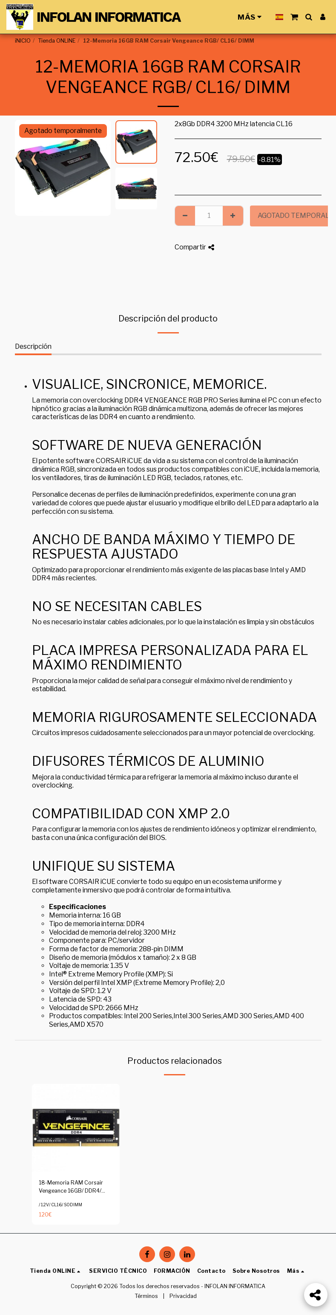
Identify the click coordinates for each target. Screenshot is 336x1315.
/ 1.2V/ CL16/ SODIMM (60, 1204)
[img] (76, 1128)
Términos (146, 1296)
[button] (294, 17)
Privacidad (183, 1296)
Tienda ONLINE (56, 41)
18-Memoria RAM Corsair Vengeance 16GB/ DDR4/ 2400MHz (71, 1187)
